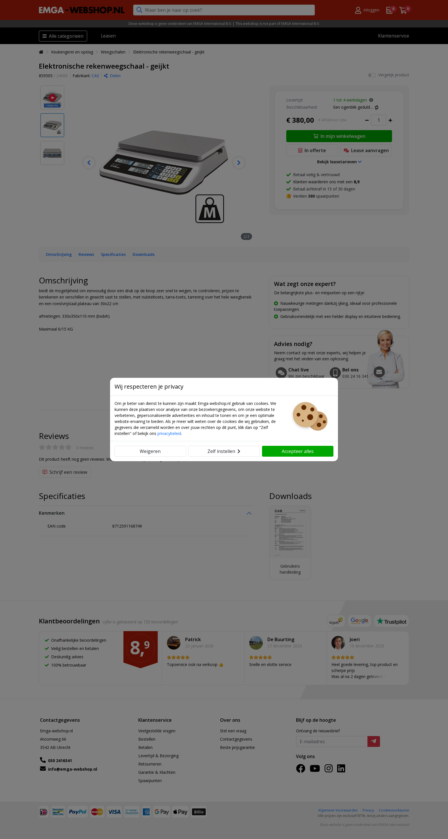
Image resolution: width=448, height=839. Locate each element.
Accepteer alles (298, 451)
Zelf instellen (223, 451)
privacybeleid (169, 433)
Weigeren (150, 451)
